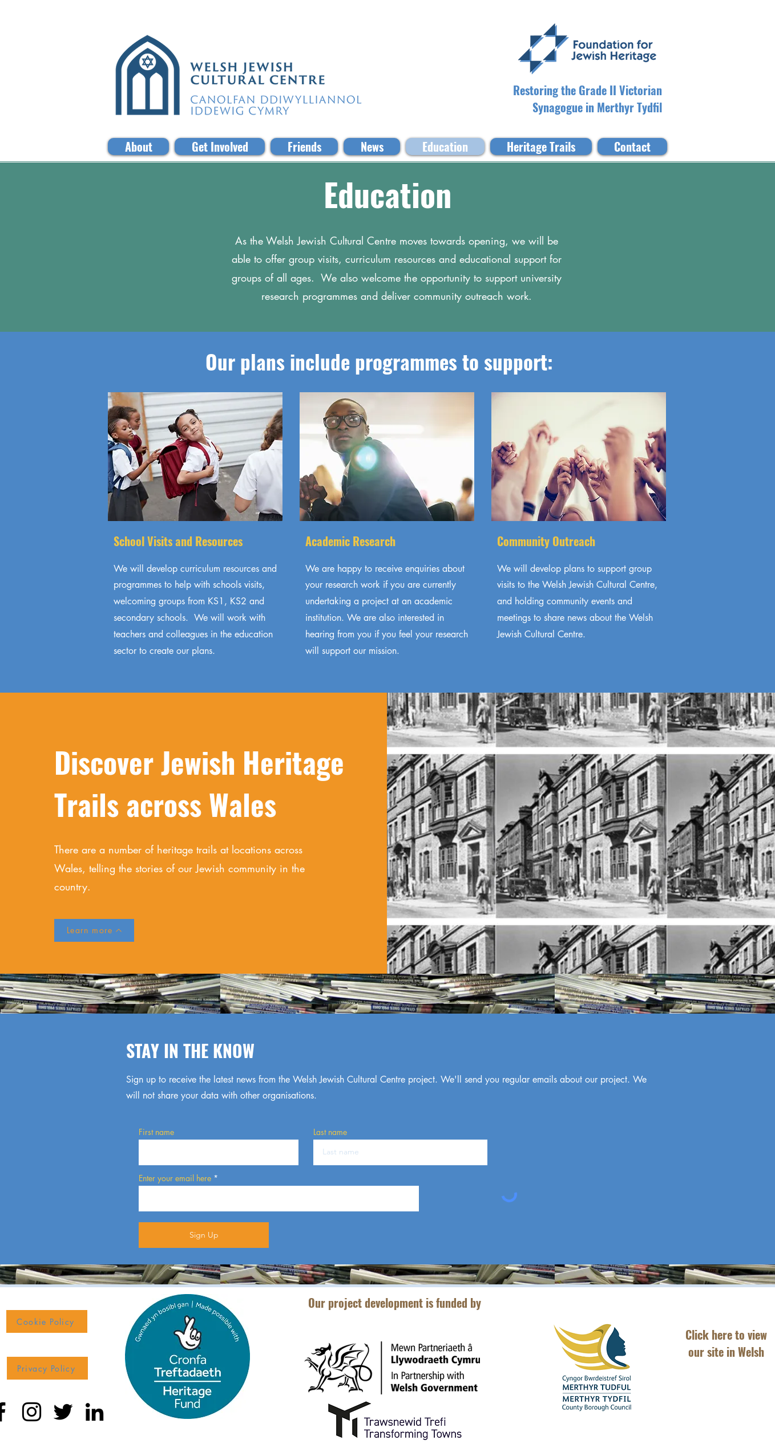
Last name (330, 1132)
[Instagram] (32, 1412)
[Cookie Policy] (46, 1321)
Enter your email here (175, 1178)
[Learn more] (94, 930)
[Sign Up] (204, 1235)
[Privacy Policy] (47, 1368)
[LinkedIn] (94, 1412)
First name (156, 1132)
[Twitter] (63, 1412)
